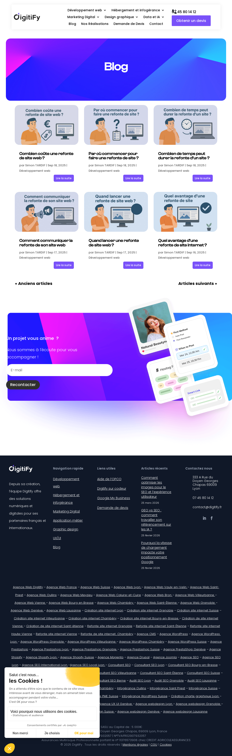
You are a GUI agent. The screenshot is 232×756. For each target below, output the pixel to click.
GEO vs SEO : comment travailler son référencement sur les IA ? (156, 520)
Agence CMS (146, 634)
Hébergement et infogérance (135, 10)
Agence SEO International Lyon (45, 665)
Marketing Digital (81, 17)
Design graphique (119, 17)
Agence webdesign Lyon (154, 704)
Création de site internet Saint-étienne (55, 626)
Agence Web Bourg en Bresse (71, 603)
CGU (153, 744)
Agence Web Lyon (127, 587)
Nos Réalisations (95, 24)
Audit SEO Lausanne (202, 680)
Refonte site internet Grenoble (109, 626)
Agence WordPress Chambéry (141, 641)
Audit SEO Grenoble (169, 680)
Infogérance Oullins (131, 688)
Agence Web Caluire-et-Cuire (118, 595)
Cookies (166, 744)
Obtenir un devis (191, 20)
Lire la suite (64, 178)
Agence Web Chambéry (115, 603)
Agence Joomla (165, 657)
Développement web (85, 10)
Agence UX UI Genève (116, 704)
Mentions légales (135, 744)
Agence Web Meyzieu (76, 595)
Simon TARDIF (35, 165)
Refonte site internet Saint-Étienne (161, 626)
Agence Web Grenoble (198, 603)
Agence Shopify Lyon (42, 657)
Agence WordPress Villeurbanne (92, 641)
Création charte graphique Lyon (195, 696)
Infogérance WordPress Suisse (144, 696)
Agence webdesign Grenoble (198, 704)
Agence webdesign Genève (138, 711)
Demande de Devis (129, 24)
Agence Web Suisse (95, 587)
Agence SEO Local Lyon (87, 665)
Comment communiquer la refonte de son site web (45, 243)
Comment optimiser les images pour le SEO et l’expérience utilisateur (156, 487)
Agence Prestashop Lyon (50, 649)
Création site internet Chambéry (92, 618)
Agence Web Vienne (30, 603)
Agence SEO (189, 657)
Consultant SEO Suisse (203, 673)
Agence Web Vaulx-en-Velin (165, 587)
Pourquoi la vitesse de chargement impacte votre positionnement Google (156, 552)
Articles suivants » (197, 283)
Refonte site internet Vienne (56, 634)
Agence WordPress (174, 634)
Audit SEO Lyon (140, 680)
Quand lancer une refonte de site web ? (114, 243)
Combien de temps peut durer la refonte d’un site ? (184, 156)
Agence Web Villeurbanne (195, 595)
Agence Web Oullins (42, 595)
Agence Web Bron (158, 595)
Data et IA (151, 17)
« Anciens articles (33, 283)
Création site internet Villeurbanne (39, 618)
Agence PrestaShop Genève (184, 649)
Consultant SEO (119, 665)
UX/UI (57, 538)
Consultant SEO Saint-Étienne (161, 673)
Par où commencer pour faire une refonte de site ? (114, 156)
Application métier (68, 520)
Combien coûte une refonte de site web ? (46, 156)
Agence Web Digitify (28, 587)
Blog (72, 24)
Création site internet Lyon (104, 610)
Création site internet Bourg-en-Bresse (149, 618)
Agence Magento (110, 657)
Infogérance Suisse (203, 688)
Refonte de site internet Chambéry (107, 634)
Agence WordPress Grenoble (42, 641)
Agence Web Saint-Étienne (157, 603)
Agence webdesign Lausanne (185, 711)
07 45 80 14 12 (184, 11)
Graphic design (65, 529)
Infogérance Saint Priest (167, 688)
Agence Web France (61, 587)
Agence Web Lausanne (63, 610)
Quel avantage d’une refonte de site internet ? (182, 243)
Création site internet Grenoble (150, 610)
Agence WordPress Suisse (187, 641)
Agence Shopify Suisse (77, 657)
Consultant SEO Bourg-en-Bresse (193, 665)
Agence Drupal (138, 657)
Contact (156, 24)
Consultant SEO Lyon (149, 665)
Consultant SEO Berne (109, 680)
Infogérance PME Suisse (100, 696)
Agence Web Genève (27, 610)
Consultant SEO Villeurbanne (115, 673)
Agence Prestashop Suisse (140, 649)
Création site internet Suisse (198, 610)
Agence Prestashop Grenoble (94, 649)
